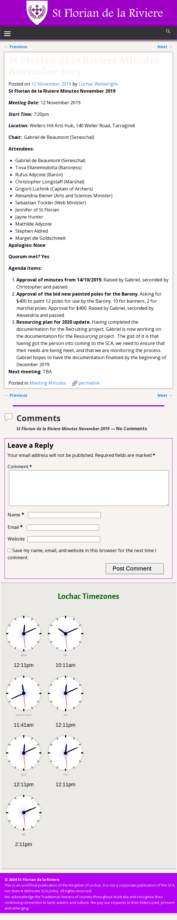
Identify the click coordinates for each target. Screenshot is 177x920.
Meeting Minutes (47, 383)
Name (16, 521)
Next (164, 46)
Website (16, 545)
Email (16, 534)
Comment (20, 466)
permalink (89, 383)
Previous (16, 46)
